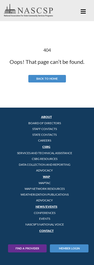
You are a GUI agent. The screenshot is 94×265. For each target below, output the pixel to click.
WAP (46, 177)
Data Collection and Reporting (44, 164)
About (46, 117)
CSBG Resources (44, 159)
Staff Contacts (44, 129)
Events (44, 218)
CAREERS (44, 140)
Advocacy (44, 170)
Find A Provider (27, 248)
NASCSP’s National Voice (44, 224)
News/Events (46, 206)
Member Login (69, 248)
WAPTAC (45, 183)
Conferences (44, 213)
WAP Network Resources (45, 189)
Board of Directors (44, 123)
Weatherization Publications (45, 194)
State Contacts (44, 135)
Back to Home (47, 78)
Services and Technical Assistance (44, 153)
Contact (46, 231)
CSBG (46, 147)
